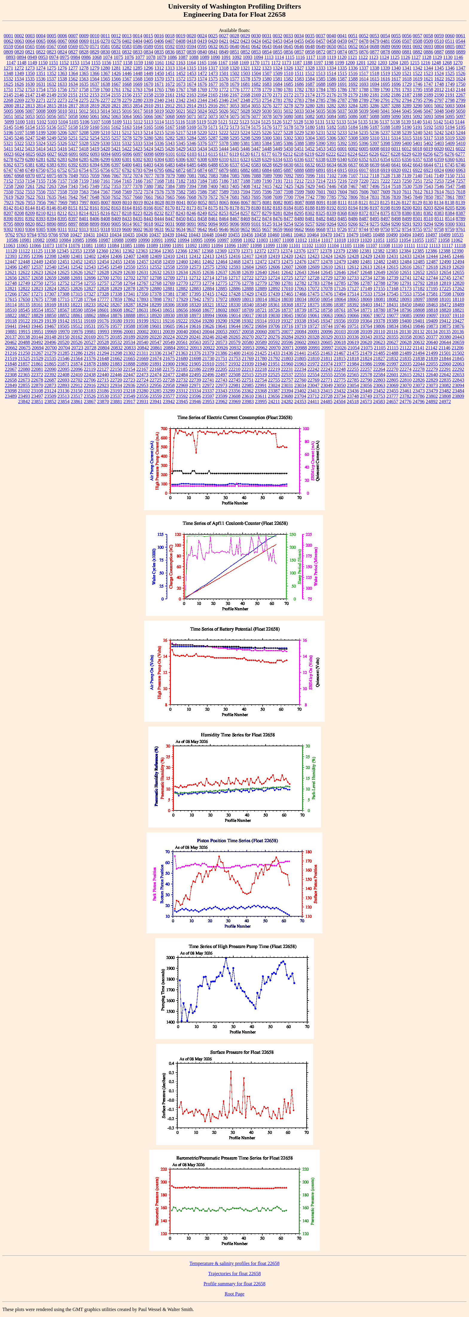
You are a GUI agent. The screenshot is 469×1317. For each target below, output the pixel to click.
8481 (310, 218)
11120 (11, 250)
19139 (50, 320)
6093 (95, 154)
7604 (342, 191)
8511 (439, 218)
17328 (103, 293)
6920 (396, 170)
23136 (63, 390)
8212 (62, 213)
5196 (8, 132)
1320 (234, 68)
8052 (202, 202)
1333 (320, 68)
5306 (331, 137)
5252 (84, 137)
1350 (30, 73)
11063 (9, 245)
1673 (180, 84)
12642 (287, 272)
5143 (449, 121)
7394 (191, 186)
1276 (62, 68)
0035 (310, 35)
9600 (127, 229)
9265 (342, 224)
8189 (320, 207)
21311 (142, 353)
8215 (94, 213)
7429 (310, 186)
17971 (208, 299)
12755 (90, 283)
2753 (256, 100)
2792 (396, 100)
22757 (287, 380)
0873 (331, 51)
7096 (310, 175)
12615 (392, 267)
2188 (417, 94)
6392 (73, 164)
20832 (117, 347)
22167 (142, 369)
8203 (428, 207)
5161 (105, 127)
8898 (84, 224)
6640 (385, 164)
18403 (366, 304)
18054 (327, 299)
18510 (11, 310)
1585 (320, 78)
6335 (288, 159)
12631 (142, 272)
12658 (37, 277)
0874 (342, 51)
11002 (249, 240)
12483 (392, 261)
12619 (445, 267)
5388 (299, 143)
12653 (432, 272)
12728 (313, 277)
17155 (379, 288)
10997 (223, 240)
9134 (277, 224)
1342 (417, 68)
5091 (407, 116)
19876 (458, 326)
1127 (416, 57)
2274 (73, 100)
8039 (170, 202)
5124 (255, 121)
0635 (224, 46)
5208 (84, 132)
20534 (129, 342)
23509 (50, 396)
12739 (392, 277)
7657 (127, 197)
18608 (116, 310)
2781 (277, 100)
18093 (406, 299)
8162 (105, 207)
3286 (374, 105)
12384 (405, 250)
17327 (90, 293)
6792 (127, 170)
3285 (363, 105)
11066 (35, 245)
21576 (90, 358)
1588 (353, 78)
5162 (116, 127)
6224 (352, 154)
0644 (277, 46)
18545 (24, 310)
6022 (460, 148)
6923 (428, 170)
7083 (213, 175)
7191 (277, 180)
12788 (379, 283)
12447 (11, 261)
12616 (406, 267)
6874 (202, 170)
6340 (342, 159)
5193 (439, 127)
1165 (201, 62)
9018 (148, 224)
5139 (406, 121)
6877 (213, 170)
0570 (84, 46)
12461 (195, 261)
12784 (327, 283)
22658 (11, 380)
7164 (116, 180)
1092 (237, 57)
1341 (407, 68)
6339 (331, 159)
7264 (62, 186)
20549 (169, 342)
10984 (65, 240)
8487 (363, 218)
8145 (40, 207)
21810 (313, 358)
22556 (340, 374)
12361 (115, 250)
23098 (11, 390)
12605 (261, 267)
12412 (195, 256)
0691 (407, 46)
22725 (156, 380)
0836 (170, 51)
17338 (116, 293)
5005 (8, 111)
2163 (191, 94)
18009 (234, 299)
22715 (103, 380)
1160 (148, 62)
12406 (116, 256)
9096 (234, 224)
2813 (30, 105)
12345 (63, 250)
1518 (374, 73)
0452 (267, 41)
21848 (11, 363)
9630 (148, 229)
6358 (428, 159)
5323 (30, 143)
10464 (313, 234)
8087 (299, 202)
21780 (261, 358)
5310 (374, 137)
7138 (396, 175)
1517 (363, 73)
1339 (385, 68)
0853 (256, 51)
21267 (37, 353)
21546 (63, 358)
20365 (419, 336)
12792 (419, 283)
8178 (234, 207)
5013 (94, 111)
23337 (208, 390)
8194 (353, 207)
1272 (19, 68)
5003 (450, 105)
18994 (208, 315)
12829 (116, 288)
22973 (221, 385)
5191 (417, 127)
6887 (288, 170)
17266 (11, 293)
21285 (63, 353)
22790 (366, 380)
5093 (428, 116)
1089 (204, 57)
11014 (314, 240)
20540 (142, 342)
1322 (256, 68)
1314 (180, 68)
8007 (105, 202)
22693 (63, 380)
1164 (191, 62)
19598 (142, 326)
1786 (342, 89)
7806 (353, 197)
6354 (385, 159)
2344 (202, 100)
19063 (327, 315)
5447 (256, 148)
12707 (142, 277)
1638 (105, 84)
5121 (223, 121)
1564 (94, 78)
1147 (11, 62)
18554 (37, 310)
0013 (127, 35)
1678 (224, 84)
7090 (278, 175)
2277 (105, 100)
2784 (310, 100)
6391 (62, 164)
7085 (235, 175)
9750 (385, 229)
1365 (84, 73)
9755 (417, 229)
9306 (52, 229)
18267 (116, 304)
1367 (105, 73)
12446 (458, 256)
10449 (221, 234)
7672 (213, 197)
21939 (248, 363)
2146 (19, 94)
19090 (419, 315)
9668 (320, 229)
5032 (288, 111)
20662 (11, 347)
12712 (195, 277)
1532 (8, 78)
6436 (159, 164)
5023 (191, 111)
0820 (19, 51)
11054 (405, 240)
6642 (407, 164)
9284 (385, 224)
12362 (129, 250)
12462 (208, 261)
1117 (310, 57)
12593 (234, 267)
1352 (51, 73)
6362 (8, 164)
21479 (366, 353)
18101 (445, 299)
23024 (274, 385)
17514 (353, 293)
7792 (342, 197)
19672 (248, 326)
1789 (374, 89)
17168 (392, 288)
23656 (274, 396)
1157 (117, 62)
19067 (366, 315)
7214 (320, 180)
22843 (458, 380)
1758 (84, 89)
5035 (320, 111)
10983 (52, 240)
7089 (267, 175)
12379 (339, 250)
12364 (155, 250)
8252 (213, 213)
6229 (406, 154)
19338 (300, 320)
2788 (353, 100)
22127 (103, 369)
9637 (191, 229)
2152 (84, 94)
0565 (30, 46)
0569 (73, 46)
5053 (30, 116)
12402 (90, 256)
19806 (379, 326)
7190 (267, 180)
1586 (331, 78)
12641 (274, 272)
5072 (202, 116)
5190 (407, 127)
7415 (267, 186)
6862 (170, 170)
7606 (363, 191)
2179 (353, 94)
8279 (267, 213)
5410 (460, 143)
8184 (288, 207)
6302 (137, 159)
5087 (363, 116)
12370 (234, 250)
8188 (310, 207)
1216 (425, 62)
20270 (248, 336)
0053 (374, 35)
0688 (374, 46)
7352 (105, 186)
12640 (261, 272)
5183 (342, 127)
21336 (156, 353)
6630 (288, 164)
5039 (363, 111)
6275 (439, 154)
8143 (19, 207)
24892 (432, 401)
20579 (234, 342)
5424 (148, 148)
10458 (260, 234)
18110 (458, 299)
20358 (406, 336)
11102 (307, 245)
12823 (37, 288)
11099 (269, 245)
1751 (8, 89)
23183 (90, 390)
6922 (417, 170)
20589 (261, 342)
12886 (234, 288)
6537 (234, 164)
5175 (256, 127)
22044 (419, 363)
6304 (159, 159)
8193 (342, 207)
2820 (105, 105)
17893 (142, 299)
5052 (19, 116)
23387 (274, 390)
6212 (288, 154)
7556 (40, 191)
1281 (116, 68)
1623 (450, 78)
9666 (310, 229)
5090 (396, 116)
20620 (366, 342)
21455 (313, 353)
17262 (458, 288)
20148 (50, 336)
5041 (385, 111)
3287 (385, 105)
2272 (51, 100)
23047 (313, 385)
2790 (374, 100)
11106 (359, 245)
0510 (439, 41)
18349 (261, 304)
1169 (244, 62)
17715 (63, 299)
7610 (396, 191)
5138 (395, 121)
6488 (213, 164)
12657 (24, 277)
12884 (208, 288)
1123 (373, 57)
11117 (447, 245)
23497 (37, 396)
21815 (340, 358)
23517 (77, 396)
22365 (24, 374)
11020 (366, 240)
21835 (406, 358)
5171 (213, 127)
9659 (277, 229)
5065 (137, 116)
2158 (148, 94)
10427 (76, 234)
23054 (353, 385)
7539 (417, 186)
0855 (277, 51)
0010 (94, 35)
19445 (37, 326)
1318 (224, 68)
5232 (331, 132)
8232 (159, 213)
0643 (267, 46)
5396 (363, 143)
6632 (310, 164)
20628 (406, 342)
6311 (234, 159)
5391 (331, 143)
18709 (248, 310)
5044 (396, 111)
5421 (116, 148)
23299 (169, 390)
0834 (148, 51)
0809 (8, 51)
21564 (77, 358)
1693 (363, 84)
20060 (261, 331)
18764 (353, 310)
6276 (449, 154)
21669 (142, 358)
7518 (396, 186)
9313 (84, 229)
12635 (195, 272)
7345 (84, 186)
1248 (436, 62)
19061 (313, 315)
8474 (267, 218)
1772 (224, 89)
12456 (129, 261)
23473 (419, 390)
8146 (51, 207)
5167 (170, 127)
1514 (331, 73)
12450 (50, 261)
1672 (170, 84)
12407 (129, 256)
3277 (277, 105)
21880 (103, 363)
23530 (103, 396)
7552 (19, 191)
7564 (94, 191)
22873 (50, 385)
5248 (40, 137)
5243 (450, 132)
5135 (363, 121)
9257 (310, 224)
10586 (12, 240)
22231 (287, 369)
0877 (374, 51)
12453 (90, 261)
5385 (277, 143)
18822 (11, 315)
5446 (245, 148)
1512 (310, 73)
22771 (327, 380)
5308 (353, 137)
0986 (86, 57)
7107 (353, 175)
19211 (155, 320)
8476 (277, 218)
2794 (407, 100)
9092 (202, 224)
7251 (417, 180)
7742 (310, 197)
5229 (299, 132)
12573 (195, 267)
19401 (418, 320)
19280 (208, 320)
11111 (409, 245)
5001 (428, 105)
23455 (392, 390)
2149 (51, 94)
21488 (392, 353)
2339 (148, 100)
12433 (406, 256)
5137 (384, 121)
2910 (148, 105)
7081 (192, 175)
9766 (53, 234)
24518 (353, 401)
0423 (245, 41)
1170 (254, 62)
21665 (129, 358)
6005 (363, 148)
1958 (428, 89)
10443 (194, 234)
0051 (353, 35)
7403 (224, 186)
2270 (30, 100)
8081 (267, 202)
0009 (84, 35)
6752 (62, 170)
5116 (180, 121)
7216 (342, 180)
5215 (159, 132)
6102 (181, 154)
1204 (393, 62)
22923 (103, 385)
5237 (385, 132)
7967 (52, 202)
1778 (256, 89)
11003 (262, 240)
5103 (52, 121)
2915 (202, 105)
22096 (77, 369)
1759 (94, 89)
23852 (51, 401)
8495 (374, 218)
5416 (62, 148)
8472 (256, 218)
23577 (169, 396)
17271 (37, 293)
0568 (62, 46)
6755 (94, 170)
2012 (439, 89)
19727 (313, 326)
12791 (406, 283)
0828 (84, 51)
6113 (202, 154)
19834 (392, 326)
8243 (180, 213)
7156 (51, 180)
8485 (342, 218)
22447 (129, 374)
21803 (287, 358)
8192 (331, 207)
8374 (374, 213)
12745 (445, 277)
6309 (213, 159)
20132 (418, 331)
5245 (8, 137)
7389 (180, 186)
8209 (30, 213)
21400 (234, 353)
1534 (19, 78)
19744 (327, 326)
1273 (30, 68)
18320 (195, 304)
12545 (103, 267)
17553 (406, 293)
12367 (194, 250)
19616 (195, 326)
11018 (340, 240)
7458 (342, 186)
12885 (221, 288)
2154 (105, 94)
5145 (8, 127)
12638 (234, 272)
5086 (353, 116)
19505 (63, 326)
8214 (84, 213)
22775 (340, 380)
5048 (439, 111)
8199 (396, 207)
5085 (342, 116)
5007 (30, 111)
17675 (37, 299)
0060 (450, 35)
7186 (224, 180)
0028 (234, 35)
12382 (379, 250)
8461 (213, 218)
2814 (40, 105)
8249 (202, 213)
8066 (235, 202)
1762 (127, 89)
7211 (288, 180)
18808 (419, 310)
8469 (245, 218)
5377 (213, 143)
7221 (374, 180)
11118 (460, 245)
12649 (379, 272)
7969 (62, 202)
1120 (341, 57)
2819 (94, 105)
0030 (256, 35)
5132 (330, 121)
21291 (90, 353)
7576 (159, 191)
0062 (8, 41)
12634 (182, 272)
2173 (299, 94)
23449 (366, 390)
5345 (180, 143)
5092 (417, 116)
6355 (396, 159)
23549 (129, 396)
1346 (450, 68)
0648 (310, 46)
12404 (103, 256)
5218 (191, 132)
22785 (353, 380)
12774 (208, 283)
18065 (353, 299)
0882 (417, 51)
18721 (261, 310)
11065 (22, 245)
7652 (116, 197)
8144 (30, 207)
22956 (156, 385)
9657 (267, 229)
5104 (63, 121)
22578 (366, 374)
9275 (374, 224)
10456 (247, 234)
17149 (366, 288)
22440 (103, 374)
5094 (439, 116)
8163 (116, 207)
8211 (51, 213)
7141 (428, 175)
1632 (51, 84)
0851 (234, 51)
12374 (287, 250)
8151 (73, 207)
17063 (300, 288)
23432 (340, 390)
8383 (439, 213)
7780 (320, 197)
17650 (24, 299)
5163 (127, 127)
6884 (267, 170)
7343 (73, 186)
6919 (385, 170)
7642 (73, 197)
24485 (326, 401)
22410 (77, 374)
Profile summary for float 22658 (234, 1283)
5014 (105, 111)
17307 (50, 293)
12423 (313, 256)
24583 (379, 401)
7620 (19, 197)
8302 (310, 213)
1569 (148, 78)
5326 (62, 143)
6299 (105, 159)
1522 (417, 73)
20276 (274, 336)
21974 (327, 363)
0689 (385, 46)
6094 (105, 154)
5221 (213, 132)
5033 (299, 111)
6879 (224, 170)
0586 (137, 46)
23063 (379, 385)
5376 (202, 143)
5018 (148, 111)
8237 (170, 213)
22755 (274, 380)
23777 (392, 396)
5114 (159, 121)
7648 (94, 197)
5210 (105, 132)
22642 (445, 374)
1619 (417, 78)
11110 (397, 245)
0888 (450, 51)
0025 (213, 35)
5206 (62, 132)
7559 (73, 191)
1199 (339, 62)
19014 (234, 315)
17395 (195, 293)
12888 (248, 288)
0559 (8, 46)
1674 (191, 84)
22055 (432, 363)
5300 (267, 137)
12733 (353, 277)
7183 (191, 180)
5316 (417, 137)
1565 (105, 78)
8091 (321, 202)
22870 (37, 385)
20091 (313, 331)
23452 (379, 390)
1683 (267, 84)
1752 (19, 89)
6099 (159, 154)
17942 (195, 299)
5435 (213, 148)
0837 (180, 51)
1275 (51, 68)
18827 (24, 315)
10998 (236, 240)
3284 (353, 105)
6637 (353, 164)
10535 (458, 234)
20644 (445, 342)
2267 (460, 94)
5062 (105, 116)
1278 (84, 68)
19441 (11, 326)
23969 (235, 401)
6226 (374, 154)
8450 (180, 218)
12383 (392, 250)
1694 (374, 84)
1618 (407, 78)
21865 (50, 363)
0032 (277, 35)
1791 (396, 89)
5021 (180, 111)
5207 (73, 132)
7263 (51, 186)
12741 (406, 277)
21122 (405, 347)
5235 (363, 132)
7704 (299, 197)
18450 (406, 304)
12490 (445, 261)
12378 (326, 250)
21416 (248, 353)
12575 (208, 267)
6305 (170, 159)
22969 (182, 385)
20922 (209, 347)
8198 (385, 207)
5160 (94, 127)
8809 (19, 224)
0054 (385, 35)
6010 (385, 148)
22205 (221, 369)
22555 (327, 374)
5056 (51, 116)
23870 (103, 401)
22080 (24, 369)
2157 (137, 94)
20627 (392, 342)
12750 (37, 283)
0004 (40, 35)
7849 (417, 197)
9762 (10, 234)
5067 (159, 116)
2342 (180, 100)
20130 (405, 331)
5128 (298, 121)
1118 (321, 57)
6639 (374, 164)
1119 (331, 57)
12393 (11, 256)
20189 (129, 336)
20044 (208, 331)
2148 (40, 94)
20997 (327, 347)
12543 (90, 267)
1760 (105, 89)
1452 (180, 73)
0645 (288, 46)
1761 (116, 89)
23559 (156, 396)
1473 (213, 73)
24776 (405, 401)
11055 (418, 240)
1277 (73, 68)
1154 (85, 62)
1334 (331, 68)
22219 (274, 369)
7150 (449, 175)
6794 (148, 170)
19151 (77, 320)
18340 (248, 304)
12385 (418, 250)
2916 (213, 105)
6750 (40, 170)
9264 (331, 224)
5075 (234, 116)
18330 (234, 304)
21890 (142, 363)
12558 (169, 267)
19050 (300, 315)
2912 (170, 105)
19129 (37, 320)
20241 (195, 336)
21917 (221, 363)
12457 (142, 261)
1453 (191, 73)
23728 (327, 396)
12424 (327, 256)
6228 (396, 154)
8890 (51, 224)
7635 (51, 197)
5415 (51, 148)
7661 (148, 197)
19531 (90, 326)
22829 (432, 380)
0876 (363, 51)
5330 (105, 143)
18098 (432, 299)
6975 (52, 175)
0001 (8, 35)
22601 (392, 374)
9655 (256, 229)
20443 (458, 336)
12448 (24, 261)
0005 (51, 35)
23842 (24, 401)
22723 (129, 380)
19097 (432, 315)
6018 (417, 148)
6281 (40, 159)
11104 (333, 245)
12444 (432, 256)
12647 (353, 272)
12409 (156, 256)
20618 (340, 342)
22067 (11, 369)
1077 (140, 57)
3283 (342, 105)
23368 (261, 390)
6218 (299, 154)
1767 (180, 89)
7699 (277, 197)
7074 (138, 175)
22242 (313, 369)
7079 (170, 175)
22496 (208, 374)
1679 (234, 84)
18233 (90, 304)
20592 (274, 342)
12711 (182, 277)
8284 (288, 213)
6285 (84, 159)
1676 (202, 84)
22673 (24, 380)
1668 (127, 84)
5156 (51, 127)
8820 (30, 224)
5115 (169, 121)
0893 (11, 57)
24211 (274, 401)
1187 (297, 62)
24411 (313, 401)
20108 (353, 331)
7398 (202, 186)
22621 (419, 374)
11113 (434, 245)
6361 (460, 159)
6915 (342, 170)
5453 (320, 148)
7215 (331, 180)
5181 (320, 127)
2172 (288, 94)
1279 (94, 68)
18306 (169, 304)
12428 (353, 256)
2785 (320, 100)
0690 (396, 46)
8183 (277, 207)
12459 (169, 261)
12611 (339, 267)
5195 (460, 127)
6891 (320, 170)
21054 (354, 347)
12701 (116, 277)
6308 (202, 159)
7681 (234, 197)
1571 (170, 78)
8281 (277, 213)
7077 (148, 175)
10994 (183, 240)
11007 (275, 240)
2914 (191, 105)
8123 (374, 202)
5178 (288, 127)
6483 (170, 164)
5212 (127, 132)
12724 (274, 277)
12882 (182, 288)
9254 (288, 224)
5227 (277, 132)
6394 (94, 164)
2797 (439, 100)
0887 (439, 51)
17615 (11, 299)
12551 (142, 267)
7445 (320, 186)
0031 (267, 35)
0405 (148, 41)
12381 (365, 250)
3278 (288, 105)
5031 (277, 111)
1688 (320, 84)
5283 (180, 137)
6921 (407, 170)
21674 (156, 358)
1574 (202, 78)
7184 (202, 180)
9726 (342, 229)
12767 (142, 283)
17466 (300, 293)
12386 (431, 250)
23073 (432, 385)
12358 (89, 250)
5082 (310, 116)
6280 (30, 159)
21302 (129, 353)
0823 (51, 51)
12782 (300, 283)
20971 (288, 347)
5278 (127, 137)
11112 (422, 245)
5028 (245, 111)
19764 (366, 326)
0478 (363, 41)
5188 (385, 127)
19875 (445, 326)
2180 (363, 94)
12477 (313, 261)
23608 (234, 396)
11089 (152, 245)
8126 (396, 202)
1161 (159, 62)
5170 (202, 127)
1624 (460, 78)
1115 (289, 57)
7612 (417, 191)
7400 (213, 186)
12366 (181, 250)
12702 (129, 277)
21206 (458, 347)
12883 (195, 288)
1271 (8, 68)
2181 (374, 94)
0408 (180, 41)
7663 (159, 197)
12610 (327, 267)
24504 (339, 401)
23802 (432, 396)
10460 (273, 234)
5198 (30, 132)
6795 (159, 170)
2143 (450, 89)
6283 (62, 159)
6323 (245, 159)
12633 (169, 272)
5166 (159, 127)
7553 (30, 191)
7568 (116, 191)
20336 (353, 336)
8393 (40, 218)
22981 (234, 385)
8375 (385, 213)
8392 (30, 218)
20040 (182, 331)
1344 (428, 68)
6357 (417, 159)
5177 (277, 127)
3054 (245, 105)
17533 (366, 293)
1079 (161, 57)
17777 (103, 299)
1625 (8, 84)
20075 (274, 331)
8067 (245, 202)
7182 (180, 180)
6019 (428, 148)
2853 (127, 105)
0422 (234, 41)
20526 (77, 342)
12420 (287, 256)
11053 (392, 240)
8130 (428, 202)
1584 (310, 78)
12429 (366, 256)
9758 (439, 229)
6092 (84, 154)
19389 (392, 320)
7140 (417, 175)
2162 (180, 94)
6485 (191, 164)
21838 (419, 358)
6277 (460, 154)
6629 (277, 164)
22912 (77, 385)
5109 (117, 121)
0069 (84, 41)
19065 (340, 315)
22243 (327, 369)
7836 (385, 197)
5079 (277, 116)
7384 (170, 186)
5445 (234, 148)
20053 (221, 331)
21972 (313, 363)
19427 (458, 320)
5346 (191, 143)
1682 (256, 84)
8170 (170, 207)
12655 (458, 272)
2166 (224, 94)
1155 (95, 62)
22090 (50, 369)
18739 (300, 310)
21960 (287, 363)
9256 (299, 224)
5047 (428, 111)
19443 (24, 326)
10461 (287, 234)
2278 (116, 100)
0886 (428, 51)
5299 (256, 137)
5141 (427, 121)
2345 (213, 100)
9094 (213, 224)
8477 (288, 218)
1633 (62, 84)
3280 (310, 105)
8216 (105, 213)
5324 (40, 143)
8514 (450, 218)
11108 (384, 245)
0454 (288, 41)
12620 (458, 267)
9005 (116, 224)
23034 (300, 385)
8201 (417, 207)
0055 (396, 35)
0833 (137, 51)
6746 (460, 164)
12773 (195, 283)
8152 (84, 207)
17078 (327, 288)
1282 (127, 68)
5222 (224, 132)
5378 (224, 143)
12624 (50, 272)
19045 (287, 315)
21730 (208, 358)
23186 (103, 390)
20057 (234, 331)
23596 (195, 396)
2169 (256, 94)
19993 (103, 331)
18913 (142, 315)
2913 (180, 105)
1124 (384, 57)
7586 (202, 191)
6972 (41, 175)
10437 (155, 234)
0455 (299, 41)
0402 (127, 41)
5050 (460, 111)
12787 (366, 283)
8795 (8, 224)
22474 (156, 374)
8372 (363, 213)
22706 (90, 380)
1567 (127, 78)
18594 (90, 310)
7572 (137, 191)
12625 (63, 272)
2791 (385, 100)
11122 (24, 250)
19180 (116, 320)
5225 (256, 132)
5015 (116, 111)
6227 (385, 154)
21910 (208, 363)
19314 (261, 320)
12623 (37, 272)
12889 (261, 288)
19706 (274, 326)
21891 (156, 363)
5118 (191, 121)
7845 (407, 197)
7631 (40, 197)
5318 (439, 137)
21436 (287, 353)
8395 (62, 218)
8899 (94, 224)
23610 (248, 396)
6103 (192, 154)
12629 (116, 272)
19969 (51, 331)
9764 (31, 234)
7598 (288, 191)
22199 (208, 369)
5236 (374, 132)
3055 (256, 105)
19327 (287, 320)
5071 (191, 116)
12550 (129, 267)
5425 (159, 148)
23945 (182, 401)
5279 (137, 137)
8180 (256, 207)
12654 (445, 272)
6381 (30, 164)
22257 (366, 369)
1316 (202, 68)
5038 (353, 111)
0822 (40, 51)
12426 (340, 256)
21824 (366, 358)
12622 (24, 272)
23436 (353, 390)
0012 (116, 35)
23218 (129, 390)
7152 (8, 180)
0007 (73, 35)
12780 (274, 283)
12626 (77, 272)
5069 (180, 116)
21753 (234, 358)
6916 (353, 170)
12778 (248, 283)
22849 (11, 385)
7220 (363, 180)
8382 (428, 213)
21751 (221, 358)
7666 (180, 197)
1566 (116, 78)
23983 (248, 401)
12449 (37, 261)
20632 (419, 342)
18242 (103, 304)
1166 (212, 62)
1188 (307, 62)
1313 (170, 68)
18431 (392, 304)
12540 (50, 267)
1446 (127, 73)
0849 (224, 51)
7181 (170, 180)
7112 (363, 175)
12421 (300, 256)
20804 (103, 347)
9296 (439, 224)
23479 (432, 390)
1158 (127, 62)
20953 (248, 347)
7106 (342, 175)
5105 (74, 121)
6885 (277, 170)
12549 (116, 267)
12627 (90, 272)
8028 (159, 202)
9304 (30, 229)
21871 (63, 363)
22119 (89, 369)
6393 (84, 164)
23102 (24, 390)
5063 (116, 116)
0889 (460, 51)
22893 (63, 385)
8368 (342, 213)
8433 (127, 218)
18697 (234, 310)
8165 (137, 207)
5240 (417, 132)
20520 (63, 342)
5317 (428, 137)
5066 (148, 116)
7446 (331, 186)
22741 (208, 380)
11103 (320, 245)
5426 (170, 148)
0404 (137, 41)
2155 (116, 94)
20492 (37, 342)
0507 (407, 41)
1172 (276, 62)
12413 (208, 256)
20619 (353, 342)
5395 (353, 143)
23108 (37, 390)
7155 (40, 180)
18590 (77, 310)
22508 (234, 374)
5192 (428, 127)
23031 (287, 385)
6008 (374, 148)
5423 (137, 148)
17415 (208, 293)
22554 (313, 374)
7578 (170, 191)
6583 (256, 164)
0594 (191, 46)
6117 (223, 154)
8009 (116, 202)
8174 (202, 207)
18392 (353, 304)
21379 (208, 353)
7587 (213, 191)
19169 (90, 320)
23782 (406, 396)
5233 (342, 132)
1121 (352, 57)
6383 (51, 164)
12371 (247, 250)
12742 (419, 277)
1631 (40, 84)
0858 (310, 51)
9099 (245, 224)
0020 (191, 35)
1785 (331, 89)
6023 (8, 154)
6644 (428, 164)
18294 (142, 304)
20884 (169, 347)
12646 (340, 272)
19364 (366, 320)
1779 (267, 89)
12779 (261, 283)
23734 (340, 396)
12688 (63, 277)
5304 (310, 137)
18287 (129, 304)
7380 (148, 186)
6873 (191, 170)
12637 (221, 272)
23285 (156, 390)
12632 (156, 272)
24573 (366, 401)
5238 (396, 132)
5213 (137, 132)
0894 (21, 57)
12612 (353, 267)
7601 (320, 191)
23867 (90, 401)
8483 (331, 218)
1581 (277, 78)
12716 (221, 277)
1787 (353, 89)
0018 (170, 35)
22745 (234, 380)
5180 (310, 127)
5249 (51, 137)
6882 (245, 170)
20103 (340, 331)
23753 (379, 396)
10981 (25, 240)
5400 (407, 143)
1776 (234, 89)
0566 (40, 46)
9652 (245, 229)
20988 (301, 347)
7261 (30, 186)
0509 (428, 41)
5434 (202, 148)
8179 (245, 207)
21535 (50, 358)
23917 (129, 401)
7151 (460, 175)
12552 (156, 267)
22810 (406, 380)
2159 (159, 94)
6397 (116, 164)
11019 (353, 240)
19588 (129, 326)
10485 (365, 234)
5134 (352, 121)
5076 (245, 116)
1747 (428, 84)
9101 (256, 224)
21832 (392, 358)
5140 (416, 121)
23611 (261, 396)
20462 (11, 342)
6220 (320, 154)
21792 (274, 358)
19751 (353, 326)
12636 (208, 272)
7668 (191, 197)
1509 (277, 73)
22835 (445, 380)
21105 (380, 347)
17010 (287, 288)
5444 (224, 148)
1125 (394, 57)
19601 (156, 326)
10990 (144, 240)
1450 (159, 73)
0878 (385, 51)
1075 (118, 57)
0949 (32, 57)
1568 (137, 78)
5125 (266, 121)
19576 (103, 326)
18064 (340, 299)
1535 (30, 78)
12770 (182, 283)
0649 (320, 46)
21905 (195, 363)
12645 (327, 272)
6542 (245, 164)
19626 (208, 326)
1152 (64, 62)
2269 (19, 100)
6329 (267, 159)
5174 (245, 127)
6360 (450, 159)
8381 (417, 213)
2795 (417, 100)
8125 (385, 202)
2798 (450, 100)
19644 (234, 326)
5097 (460, 116)
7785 (331, 197)
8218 (127, 213)
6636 (342, 164)
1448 (137, 73)
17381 (169, 293)
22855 (24, 385)
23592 (182, 396)
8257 (245, 213)
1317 (213, 68)
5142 (438, 121)
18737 (287, 310)
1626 (19, 84)
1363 (62, 73)
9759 (449, 229)
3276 (267, 105)
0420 (213, 41)
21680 (182, 358)
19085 (406, 315)
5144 (460, 121)
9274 (363, 224)
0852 (245, 51)
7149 (439, 175)
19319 (274, 320)
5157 (62, 127)
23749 (366, 396)
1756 (62, 89)
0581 (105, 46)
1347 (460, 68)
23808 (445, 396)
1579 (256, 78)
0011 (105, 35)
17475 (313, 293)
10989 (131, 240)
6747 (8, 170)
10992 (170, 240)
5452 (310, 148)
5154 (30, 127)
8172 (180, 207)
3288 (396, 105)
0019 (180, 35)
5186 (363, 127)
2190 (439, 94)
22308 (11, 374)
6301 (127, 159)
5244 (460, 132)
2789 (363, 100)
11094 (217, 245)
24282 (287, 401)
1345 (439, 68)
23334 (195, 390)
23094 (458, 385)
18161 (37, 304)
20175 (103, 336)
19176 (103, 320)
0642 (256, 46)
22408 (63, 374)
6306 (180, 159)
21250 (24, 353)
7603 (331, 191)
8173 (191, 207)
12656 (11, 277)
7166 (137, 180)
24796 (418, 401)
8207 (8, 213)
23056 (366, 385)
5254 (94, 137)
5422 (127, 148)
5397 (374, 143)
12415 (221, 256)
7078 (159, 175)
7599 (299, 191)
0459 (342, 41)
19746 (340, 326)
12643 (300, 272)
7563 (84, 191)
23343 (221, 390)
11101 (295, 245)
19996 (116, 331)
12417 (248, 256)
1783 (310, 89)
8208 (19, 213)
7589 (224, 191)
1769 (202, 89)
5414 (40, 148)
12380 (352, 250)
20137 (11, 336)
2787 (342, 100)
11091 (178, 245)
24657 (392, 401)
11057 (431, 240)
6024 (19, 154)
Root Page (234, 1293)
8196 (363, 207)
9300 (450, 224)
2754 (267, 100)
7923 (8, 202)
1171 (265, 62)
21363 (182, 353)
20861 (156, 347)
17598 (445, 293)
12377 (313, 250)
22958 (169, 385)
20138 (24, 336)
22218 (261, 369)
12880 (156, 288)
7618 (460, 191)
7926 (19, 202)
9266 (353, 224)
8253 (224, 213)
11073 (48, 245)
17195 (432, 288)
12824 (50, 288)
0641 (245, 46)
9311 (62, 229)
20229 (182, 336)
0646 (299, 46)
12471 (248, 261)
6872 (180, 170)
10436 (142, 234)
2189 (428, 94)
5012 (84, 111)
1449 (148, 73)
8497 (385, 218)
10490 (392, 234)
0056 (407, 35)
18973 (195, 315)
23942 (169, 401)
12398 (50, 256)
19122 (24, 320)
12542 (77, 267)
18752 (313, 310)
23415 (327, 390)
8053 (213, 202)
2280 (137, 100)
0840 (202, 51)
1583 (299, 78)
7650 (105, 197)
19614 (182, 326)
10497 (431, 234)
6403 (148, 164)
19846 (419, 326)
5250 (62, 137)
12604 (248, 267)
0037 (320, 35)
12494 (458, 261)
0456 (310, 41)
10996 (210, 240)
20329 (327, 336)
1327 (299, 68)
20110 (379, 331)
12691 (77, 277)
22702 (77, 380)
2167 (234, 94)
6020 (439, 148)
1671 (159, 84)
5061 (94, 116)
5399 (396, 143)
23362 (248, 390)
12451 (63, 261)
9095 (224, 224)
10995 (196, 240)
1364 (73, 73)
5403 (439, 143)
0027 (224, 35)
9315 (94, 229)
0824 (62, 51)
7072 (127, 175)
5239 (407, 132)
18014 (261, 299)
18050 (313, 299)
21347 (169, 353)
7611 (406, 191)
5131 (320, 121)
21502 (458, 353)
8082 (278, 202)
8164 (127, 207)
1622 (439, 78)
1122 (363, 57)
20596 (287, 342)
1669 (137, 84)
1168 (233, 62)
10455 (234, 234)
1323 (267, 68)
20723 (77, 347)
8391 (19, 218)
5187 (374, 127)
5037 (342, 111)
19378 (379, 320)
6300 (116, 159)
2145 (8, 94)
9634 (180, 229)
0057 (417, 35)
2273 (62, 100)
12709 (169, 277)
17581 (432, 293)
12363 (142, 250)
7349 (94, 186)
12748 (11, 283)
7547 (450, 186)
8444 (159, 218)
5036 (331, 111)
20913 (196, 347)
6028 (62, 154)
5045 (407, 111)
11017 (327, 240)
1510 (288, 73)
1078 (151, 57)
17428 (234, 293)
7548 (460, 186)
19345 (313, 320)
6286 (94, 159)
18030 (287, 299)
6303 (148, 159)
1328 (310, 68)
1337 (363, 68)
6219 (309, 154)
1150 (43, 62)
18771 (366, 310)
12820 (458, 283)
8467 (234, 218)
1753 (30, 89)
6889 (310, 170)
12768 (156, 283)
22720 (116, 380)
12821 (11, 288)
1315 (191, 68)
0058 (428, 35)
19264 (195, 320)
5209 (94, 132)
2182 (385, 94)
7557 (51, 191)
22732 (182, 380)
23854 (64, 401)
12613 (366, 267)
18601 (103, 310)
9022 (159, 224)
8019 (138, 202)
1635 (84, 84)
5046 (417, 111)
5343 (170, 143)
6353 (374, 159)
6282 (51, 159)
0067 (62, 41)
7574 (148, 191)
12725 (287, 277)
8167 (159, 207)
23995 (261, 401)
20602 (300, 342)
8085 (288, 202)
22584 (379, 374)
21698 (195, 358)
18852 (63, 315)
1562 (73, 78)
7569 (127, 191)
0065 (41, 41)
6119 (234, 154)
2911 (159, 105)
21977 (340, 363)
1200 (350, 62)
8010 (127, 202)
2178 (342, 94)
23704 (300, 396)
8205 (450, 207)
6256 (428, 154)
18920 (156, 315)
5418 (84, 148)
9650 (234, 229)
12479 (340, 261)
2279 (127, 100)
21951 (274, 363)
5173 (234, 127)
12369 (221, 250)
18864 (103, 315)
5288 (224, 137)
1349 (19, 73)
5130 (309, 121)
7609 (385, 191)
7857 (439, 197)
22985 (248, 385)
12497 (24, 267)
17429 (248, 293)
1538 (62, 78)
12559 (182, 267)
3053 (234, 105)
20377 (432, 336)
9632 (170, 229)
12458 (156, 261)
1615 (374, 78)
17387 (182, 293)
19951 (37, 331)
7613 (428, 191)
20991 (314, 347)
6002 (353, 148)
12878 (129, 288)
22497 (221, 374)
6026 (41, 154)
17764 (90, 299)
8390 (8, 218)
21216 (11, 353)
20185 (116, 336)
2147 (30, 94)
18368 (287, 304)
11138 (50, 250)
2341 (170, 100)
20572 (208, 342)
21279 (50, 353)
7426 (299, 186)
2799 (460, 100)
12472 (261, 261)
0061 (460, 35)
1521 (407, 73)
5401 (417, 143)
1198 (329, 62)
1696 (396, 84)
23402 (300, 390)
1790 (385, 89)
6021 (449, 148)
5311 (385, 137)
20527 (90, 342)
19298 (234, 320)
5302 (288, 137)
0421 (224, 41)
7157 (62, 180)
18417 (379, 304)
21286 (77, 353)
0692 (417, 46)
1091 (226, 57)
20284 (287, 336)
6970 (30, 175)
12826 (77, 288)
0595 (202, 46)
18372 (300, 304)
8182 (267, 207)
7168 (159, 180)
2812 (19, 105)
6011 (396, 148)
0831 (116, 51)
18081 (379, 299)
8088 (310, 202)
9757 (428, 229)
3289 (407, 105)
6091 (73, 154)
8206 (460, 207)
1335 (342, 68)
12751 (50, 283)
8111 (342, 202)
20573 (221, 342)
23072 (419, 385)
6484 (180, 164)
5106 (84, 121)
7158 (73, 180)
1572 (180, 78)
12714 (208, 277)
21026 (340, 347)
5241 (428, 132)
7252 (428, 180)
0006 (62, 35)
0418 (191, 41)
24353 (300, 401)
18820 (445, 310)
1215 (415, 62)
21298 (116, 353)
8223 (137, 213)
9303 (19, 229)
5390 (320, 143)
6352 (363, 159)
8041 (181, 202)
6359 (439, 159)
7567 (105, 191)
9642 (202, 229)
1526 (460, 73)
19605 (169, 326)
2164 (202, 94)
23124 (50, 390)
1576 (224, 78)
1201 (361, 62)
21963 (300, 363)
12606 (274, 267)
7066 (105, 175)
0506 (396, 41)
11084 (113, 245)
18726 (274, 310)
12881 (169, 288)
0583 (127, 46)
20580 (248, 342)
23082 (445, 385)
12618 (432, 267)
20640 (432, 342)
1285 (137, 68)
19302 (247, 320)
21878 (90, 363)
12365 (168, 250)
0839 (191, 51)
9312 (73, 229)
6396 (105, 164)
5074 (224, 116)
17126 (340, 288)
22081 (37, 369)
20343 (366, 336)
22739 (195, 380)
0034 (299, 35)
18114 (10, 304)
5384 (267, 143)
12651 (406, 272)
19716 (287, 326)
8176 (224, 207)
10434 (115, 234)
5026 (224, 111)
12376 (300, 250)
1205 (404, 62)
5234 (353, 132)
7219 (353, 180)
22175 (169, 369)
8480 (299, 218)
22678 (37, 380)
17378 (156, 293)
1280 (105, 68)
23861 (77, 401)
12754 (77, 283)
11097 (243, 245)
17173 (406, 288)
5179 (299, 127)
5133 (341, 121)
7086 (245, 175)
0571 (94, 46)
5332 (127, 143)
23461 (406, 390)
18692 (221, 310)
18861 (77, 315)
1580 (267, 78)
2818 (84, 105)
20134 (432, 331)
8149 (62, 207)
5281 (159, 137)
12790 (392, 283)
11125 (37, 250)
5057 (62, 116)
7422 (277, 186)
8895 (62, 224)
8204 (439, 207)
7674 (224, 197)
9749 (374, 229)
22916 (90, 385)
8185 (299, 207)
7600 (310, 191)
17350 (142, 293)
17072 (313, 288)
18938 (182, 315)
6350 (353, 159)
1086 (172, 57)
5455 (331, 148)
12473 (274, 261)
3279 (299, 105)
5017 (137, 111)
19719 (300, 326)
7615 (450, 191)
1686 (299, 84)
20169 (90, 336)
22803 (379, 380)
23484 (458, 390)
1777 (245, 89)
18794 (392, 310)
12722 (248, 277)
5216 (170, 132)
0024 (202, 35)
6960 (450, 170)
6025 (30, 154)
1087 (183, 57)
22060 (445, 363)
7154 (30, 180)
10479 (352, 234)
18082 (392, 299)
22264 (379, 369)
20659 (458, 342)
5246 (19, 137)
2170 (267, 94)
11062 (457, 240)
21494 (419, 353)
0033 (288, 35)
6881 (234, 170)
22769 (313, 380)
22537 (287, 374)
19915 (24, 331)
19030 (274, 315)
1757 (73, 89)
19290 (221, 320)
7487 (363, 186)
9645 (213, 229)
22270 (392, 369)
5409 (450, 143)
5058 (73, 116)
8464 (224, 218)
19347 (326, 320)
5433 (191, 148)
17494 (340, 293)
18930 (169, 315)
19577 (116, 326)
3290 (417, 105)
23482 (445, 390)
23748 (353, 396)
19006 (221, 315)
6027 (52, 154)
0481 (385, 41)
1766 (170, 89)
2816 (62, 105)
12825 (63, 288)
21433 (274, 353)
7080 (181, 175)
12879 (142, 288)
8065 (224, 202)
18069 (366, 299)
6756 (105, 170)
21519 (11, 358)
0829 (94, 51)
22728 (169, 380)
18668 (195, 310)
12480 (353, 261)
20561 (182, 342)
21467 (340, 353)
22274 (406, 369)
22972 (208, 385)
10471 (339, 234)
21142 (431, 347)
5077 (256, 116)
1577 (234, 78)
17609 (458, 293)
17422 (221, 293)
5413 (30, 148)
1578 (245, 78)
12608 (300, 267)
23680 (287, 396)
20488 (24, 342)
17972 (221, 299)
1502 (234, 73)
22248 (340, 369)
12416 (234, 256)
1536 (40, 78)
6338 (320, 159)
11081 (87, 245)
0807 (460, 46)
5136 (373, 121)
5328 (84, 143)
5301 (277, 137)
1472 (202, 73)
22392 (50, 374)
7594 (245, 191)
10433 (102, 234)
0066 (52, 41)
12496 (11, 267)
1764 (148, 89)
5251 (73, 137)
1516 (353, 73)
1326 (288, 68)
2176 (331, 94)
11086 (139, 245)
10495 (418, 234)
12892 (274, 288)
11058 (444, 240)
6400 (127, 164)
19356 (339, 320)
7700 (288, 197)
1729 (407, 84)
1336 (353, 68)
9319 (116, 229)
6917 (363, 170)
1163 (180, 62)
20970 (275, 347)
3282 (331, 105)
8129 (417, 202)
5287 (213, 137)
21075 (367, 347)
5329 (94, 143)
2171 (277, 94)
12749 (24, 283)
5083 (320, 116)
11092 (191, 245)
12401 (77, 256)
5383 (256, 143)
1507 (267, 73)
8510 (428, 218)
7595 (256, 191)
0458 (331, 41)
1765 (159, 89)
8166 (148, 207)
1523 (428, 73)
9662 (299, 229)
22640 (432, 374)
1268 (447, 62)
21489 (406, 353)
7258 (8, 186)
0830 (105, 51)
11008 (288, 240)
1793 (407, 89)
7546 (439, 186)
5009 (51, 111)
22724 (142, 380)
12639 (248, 272)
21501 (445, 353)
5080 (288, 116)
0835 (159, 51)
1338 (374, 68)
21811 (326, 358)
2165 (213, 94)
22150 (116, 369)
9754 (406, 229)
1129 (437, 57)
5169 (191, 127)
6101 (170, 154)
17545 (392, 293)
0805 (450, 46)
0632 (213, 46)
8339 (331, 213)
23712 (313, 396)
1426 (116, 73)
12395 (24, 256)
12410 (169, 256)
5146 (19, 127)
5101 (31, 121)
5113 (148, 121)
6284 (73, 159)
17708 (50, 299)
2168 (245, 94)
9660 (288, 229)
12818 (432, 283)
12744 (432, 277)
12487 (432, 261)
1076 (129, 57)
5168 (180, 127)
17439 (274, 293)
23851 (37, 401)
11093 (204, 245)
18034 (300, 299)
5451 (299, 148)
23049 (327, 385)
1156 (106, 62)
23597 (208, 396)
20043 (195, 331)
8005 (95, 202)
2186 (396, 94)
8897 (73, 224)
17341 (129, 293)
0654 (363, 46)
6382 (40, 164)
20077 (287, 331)
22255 (353, 369)
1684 (277, 84)
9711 (331, 229)
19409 (432, 320)
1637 (94, 84)
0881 (407, 51)
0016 (159, 35)
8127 (406, 202)
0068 (73, 41)
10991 (157, 240)
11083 (100, 245)
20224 (169, 336)
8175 (213, 207)
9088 (180, 224)
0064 (30, 41)
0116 (94, 41)
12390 (458, 250)
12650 (392, 272)
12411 (182, 256)
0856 (288, 51)
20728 (90, 347)
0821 (30, 51)
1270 (458, 62)
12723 (261, 277)
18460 (419, 304)
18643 (156, 310)
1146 (458, 57)
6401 (137, 164)
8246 (191, 213)
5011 (72, 111)
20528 (103, 342)
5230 (310, 132)
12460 (182, 261)
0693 (428, 46)
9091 (191, 224)
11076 (74, 245)
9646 (224, 229)
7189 (256, 180)
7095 (299, 175)
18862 (90, 315)
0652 (353, 46)
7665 (170, 197)
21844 (445, 358)
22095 (63, 369)
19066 (353, 315)
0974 (54, 57)
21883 (116, 363)
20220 (156, 336)
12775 (221, 283)
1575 (213, 78)
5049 (450, 111)
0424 (256, 41)
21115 (392, 347)
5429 (180, 148)
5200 (51, 132)
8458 (202, 218)
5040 (374, 111)
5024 (202, 111)
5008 (40, 111)
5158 (73, 127)
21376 (195, 353)
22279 (432, 369)
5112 (137, 121)
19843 (406, 326)
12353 (76, 250)
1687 (310, 84)
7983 (73, 202)
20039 (169, 331)
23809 (458, 396)
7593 (234, 191)
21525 (24, 358)
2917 (224, 105)
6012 (406, 148)
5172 (224, 127)
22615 (406, 374)
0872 (320, 51)
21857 (24, 363)
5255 (105, 137)
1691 (342, 84)
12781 (287, 283)
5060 (84, 116)
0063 (19, 41)
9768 (64, 234)
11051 (379, 240)
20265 (234, 336)
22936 (129, 385)
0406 (159, 41)
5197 (19, 132)
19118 (11, 320)
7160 (94, 180)
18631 (142, 310)
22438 (90, 374)
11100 (282, 245)
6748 (19, 170)
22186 (195, 369)
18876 (116, 315)
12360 (102, 250)
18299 (156, 304)
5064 (127, 116)
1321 (245, 68)
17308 (63, 293)
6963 (460, 170)
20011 (156, 331)
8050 (192, 202)
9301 (460, 224)
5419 (94, 148)
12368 (208, 250)
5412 (19, 148)
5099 (9, 121)
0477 (353, 41)
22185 (182, 369)
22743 (221, 380)
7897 (460, 197)
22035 (406, 363)
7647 (84, 197)
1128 (426, 57)
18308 (182, 304)
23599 (221, 396)
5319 (450, 137)
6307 (191, 159)
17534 (379, 293)
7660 (137, 197)
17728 (77, 299)
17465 (287, 293)
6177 (266, 154)
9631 (159, 229)
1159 (138, 62)
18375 (313, 304)
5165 (148, 127)
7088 (256, 175)
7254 (450, 180)
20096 (327, 331)
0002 (19, 35)
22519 (261, 374)
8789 (460, 218)
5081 (299, 116)
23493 (24, 396)
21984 (353, 363)
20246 (208, 336)
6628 (267, 164)
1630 (30, 84)
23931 (143, 401)
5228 (288, 132)
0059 (439, 35)
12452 (77, 261)
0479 (374, 41)
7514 (385, 186)
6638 (363, 164)
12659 (50, 277)
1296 (148, 68)
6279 (19, 159)
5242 (439, 132)
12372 (260, 250)
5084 (331, 116)
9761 (460, 229)
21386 (221, 353)
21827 (379, 358)
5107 (95, 121)
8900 (105, 224)
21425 (261, 353)
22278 (419, 369)
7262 (40, 186)
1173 (286, 62)
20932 (235, 347)
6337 (310, 159)
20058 (248, 331)
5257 (116, 137)
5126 (276, 121)
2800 (8, 105)
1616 (385, 78)
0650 (331, 46)
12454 (103, 261)
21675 (169, 358)
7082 (202, 175)
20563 (195, 342)
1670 (148, 84)
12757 (103, 283)
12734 (366, 277)
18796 (406, 310)
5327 (73, 143)
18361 (274, 304)
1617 (396, 78)
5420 (105, 148)
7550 (8, 191)
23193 (116, 390)
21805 (300, 358)
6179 (277, 154)
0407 (170, 41)
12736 (379, 277)
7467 (353, 186)
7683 (245, 197)
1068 (97, 57)
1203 (382, 62)
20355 (392, 336)
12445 (445, 256)
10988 (118, 240)
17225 (445, 288)
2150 (62, 94)
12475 (287, 261)
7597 (277, 191)
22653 (458, 374)
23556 (142, 396)
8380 (407, 213)
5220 (202, 132)
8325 (320, 213)
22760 (300, 380)
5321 (8, 143)
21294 (103, 353)
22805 (392, 380)
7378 (137, 186)
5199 (40, 132)
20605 (327, 342)
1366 (94, 73)
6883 (256, 170)
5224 (245, 132)
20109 (366, 331)
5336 (159, 143)
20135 (445, 331)
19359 (353, 320)
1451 (170, 73)
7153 (19, 180)
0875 (353, 51)
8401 (84, 218)
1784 (320, 89)
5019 (159, 111)
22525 (274, 374)
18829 (37, 315)
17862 (129, 299)
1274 (40, 68)
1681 (245, 84)
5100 (20, 121)
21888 (129, 363)
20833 (130, 347)
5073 (213, 116)
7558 (62, 191)
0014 (137, 35)
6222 (331, 154)
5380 (234, 143)
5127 (287, 121)
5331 (116, 143)
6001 (342, 148)
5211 (116, 132)
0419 (202, 41)
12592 (221, 267)
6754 (84, 170)
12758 (116, 283)
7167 (148, 180)
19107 (445, 315)
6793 (137, 170)
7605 (353, 191)
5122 (233, 121)
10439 (168, 234)
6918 (374, 170)
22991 (261, 385)
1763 (137, 89)
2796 (428, 100)
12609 (313, 267)
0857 (299, 51)
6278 (8, 159)
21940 (261, 363)
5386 (288, 143)
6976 (62, 175)
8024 (148, 202)
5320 (460, 137)
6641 (396, 164)
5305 (320, 137)
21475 (353, 353)
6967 (8, 175)
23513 (63, 396)
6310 (224, 159)
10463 (300, 234)
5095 (450, 116)
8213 (73, 213)
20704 (64, 347)
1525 (450, 73)
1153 (74, 62)
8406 (94, 218)
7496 (374, 186)
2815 (51, 105)
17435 (261, 293)
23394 (287, 390)
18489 (458, 304)
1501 (224, 73)
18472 (445, 304)
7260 (19, 186)
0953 (43, 57)
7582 (180, 191)
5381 (245, 143)
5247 (30, 137)
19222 (182, 320)
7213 (310, 180)
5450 (288, 148)
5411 (8, 148)
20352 (379, 336)
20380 (445, 336)
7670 (202, 197)
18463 (432, 304)
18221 (77, 304)
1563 (84, 78)
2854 (137, 105)
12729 (327, 277)
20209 (142, 336)
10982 (39, 240)
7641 (62, 197)
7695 (256, 197)
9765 (42, 234)
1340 (396, 68)
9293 (417, 224)
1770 (213, 89)
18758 (327, 310)
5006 (19, 111)
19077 (392, 315)
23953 (208, 401)
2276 (94, 100)
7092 (288, 175)
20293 (300, 336)
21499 (432, 353)
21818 (353, 358)
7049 (73, 175)
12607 (287, 267)
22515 (248, 374)
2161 (170, 94)
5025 (213, 111)
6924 (439, 170)
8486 (353, 218)
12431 (392, 256)
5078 (267, 116)
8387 (460, 213)
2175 (320, 94)
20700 (51, 347)
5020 (170, 111)
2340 (159, 100)
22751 (248, 380)
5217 (180, 132)
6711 (439, 164)
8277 (256, 213)
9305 (41, 229)
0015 (148, 35)
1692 (353, 84)
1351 (40, 73)
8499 (407, 218)
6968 (19, 175)
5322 (19, 143)
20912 (182, 347)
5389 (310, 143)
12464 (221, 261)
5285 (202, 137)
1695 (385, 84)
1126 (405, 57)
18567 (63, 310)
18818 (432, 310)
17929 (182, 299)
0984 (75, 57)
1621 (428, 78)
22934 (116, 385)
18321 (208, 304)
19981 (90, 331)
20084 (300, 331)
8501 (417, 218)
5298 (245, 137)
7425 (288, 186)
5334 (148, 143)
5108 (106, 121)
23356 (234, 390)
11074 (61, 245)
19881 (11, 331)
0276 (116, 41)
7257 (460, 180)
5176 (267, 127)
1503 (245, 73)
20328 (313, 336)
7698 (267, 197)
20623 (379, 342)
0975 (64, 57)
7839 (396, 197)
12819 (445, 283)
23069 (392, 385)
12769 (169, 283)
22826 (419, 380)
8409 (116, 218)
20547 (156, 342)
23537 (116, 396)
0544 (460, 41)
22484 (182, 374)
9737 (352, 229)
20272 (261, 336)
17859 (116, 299)
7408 (245, 186)
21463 (327, 353)
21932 (234, 363)
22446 (116, 374)
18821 (458, 310)
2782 (288, 100)
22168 (156, 369)
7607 (374, 191)
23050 (340, 385)
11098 (256, 245)
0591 (159, 46)
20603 (313, 342)
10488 (379, 234)
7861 (450, 197)
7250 (407, 180)
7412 (256, 186)
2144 (460, 89)
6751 (51, 170)
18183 (63, 304)
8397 (73, 218)
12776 (234, 283)
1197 (318, 62)
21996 (379, 363)
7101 (321, 175)
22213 (248, 369)
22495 (195, 374)
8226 (148, 213)
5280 (148, 137)
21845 (458, 358)
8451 (191, 218)
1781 (288, 89)
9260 (320, 224)
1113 (269, 57)
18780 (379, 310)
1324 (277, 68)
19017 (248, 315)
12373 (273, 250)
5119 (201, 121)
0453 (277, 41)
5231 (320, 132)
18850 (50, 315)
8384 (450, 213)
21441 (300, 353)
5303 (299, 137)
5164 (137, 127)
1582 (288, 78)
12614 (379, 267)
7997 (84, 202)
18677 (208, 310)
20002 (143, 331)
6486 (202, 164)
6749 (30, 170)
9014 (127, 224)
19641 (221, 326)
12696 (90, 277)
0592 (170, 46)
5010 (62, 111)
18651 (169, 310)
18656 (182, 310)
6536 (224, 164)
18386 (327, 304)
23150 (77, 390)
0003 (30, 35)
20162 (77, 336)
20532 (116, 342)
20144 (37, 336)
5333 (137, 143)
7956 (41, 202)
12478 (327, 261)
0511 (449, 41)
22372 (37, 374)
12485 (419, 261)
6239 (417, 154)
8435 (137, 218)
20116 (392, 331)
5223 (234, 132)
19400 (405, 320)
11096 (230, 245)
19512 (77, 326)
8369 (353, 213)
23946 (195, 401)
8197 (374, 207)
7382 (159, 186)
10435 (129, 234)
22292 (458, 369)
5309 (363, 137)
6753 (73, 170)
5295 (234, 137)
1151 (53, 62)
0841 (213, 51)
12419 (274, 256)
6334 (277, 159)
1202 (372, 62)
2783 (299, 100)
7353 (116, 186)
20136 (458, 331)
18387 (340, 304)
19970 (64, 331)
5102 (41, 121)
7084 (224, 175)
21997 (392, 363)
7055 (84, 175)
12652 (419, 272)
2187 (407, 94)
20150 (63, 336)
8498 (396, 218)
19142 (63, 320)
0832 (127, 51)
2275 (84, 100)
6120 (245, 154)
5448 (267, 148)
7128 (385, 175)
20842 (143, 347)
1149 (32, 62)
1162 (170, 62)
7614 (439, 191)
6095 (116, 154)
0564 (19, 46)
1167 (223, 62)
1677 (213, 84)
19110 (458, 315)
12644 (313, 272)
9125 (267, 224)
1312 (159, 68)
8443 (148, 218)
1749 (450, 84)
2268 (8, 100)
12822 (24, 288)
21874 (77, 363)
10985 (78, 240)
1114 (279, 57)
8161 (94, 207)
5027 (234, 111)
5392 (342, 143)
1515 (342, 73)
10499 (444, 234)
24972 (445, 401)
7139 (406, 175)
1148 (21, 62)
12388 (444, 250)
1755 (51, 89)
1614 (363, 78)
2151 (73, 94)
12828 (103, 288)
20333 (340, 336)
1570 (159, 78)
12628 (103, 272)
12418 (261, 256)
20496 (50, 342)
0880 (396, 51)
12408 (142, 256)
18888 (129, 315)
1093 (247, 57)
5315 (407, 137)
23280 (142, 390)
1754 (40, 89)
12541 (63, 267)
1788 (363, 89)
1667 (116, 84)
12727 (300, 277)
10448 (208, 234)
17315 (77, 293)
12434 (419, 256)
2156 (127, 94)
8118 (352, 202)
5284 (191, 137)
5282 (170, 137)
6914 (331, 170)
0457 (320, 41)
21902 (182, 363)
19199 (142, 320)
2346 (224, 100)
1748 (439, 84)
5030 (267, 111)
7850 (428, 197)
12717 (234, 277)
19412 (445, 320)
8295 (299, 213)
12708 (156, 277)
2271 (40, 100)
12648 (366, 272)
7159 (84, 180)
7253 (439, 180)
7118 (374, 175)
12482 (379, 261)
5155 (40, 127)
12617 (419, 267)
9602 (137, 229)
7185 (213, 180)
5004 (460, 105)
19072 (379, 315)
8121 (363, 202)
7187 (234, 180)
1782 (299, 89)
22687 (50, 380)
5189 (396, 127)
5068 (170, 116)
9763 (21, 234)
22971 (195, 385)
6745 (450, 164)
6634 (331, 164)
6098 (148, 154)
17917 (169, 299)
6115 (213, 154)
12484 (406, 261)
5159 (84, 127)
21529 (37, 358)
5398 (385, 143)
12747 (458, 277)
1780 (277, 89)
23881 (116, 401)
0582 (116, 46)
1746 (417, 84)
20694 (38, 347)
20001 (129, 331)
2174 (310, 94)
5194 (450, 127)
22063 (458, 363)
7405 (234, 186)
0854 (267, 51)
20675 (25, 347)
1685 (288, 84)
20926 (222, 347)
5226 (267, 132)
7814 (363, 197)
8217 (116, 213)
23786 (419, 396)
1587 (342, 78)
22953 (142, 385)
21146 (444, 347)
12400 (63, 256)
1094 (258, 57)
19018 (261, 315)
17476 (327, 293)
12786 (353, 283)
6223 (342, 154)
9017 (137, 224)
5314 (396, 137)
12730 (340, 277)
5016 (127, 111)
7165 (127, 180)
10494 (405, 234)
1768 (191, 89)
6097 (138, 154)
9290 (396, 224)
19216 (168, 320)
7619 (8, 197)
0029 (245, 35)
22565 (353, 374)
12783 (313, 283)
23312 (182, 390)
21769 (248, 358)
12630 (129, 272)
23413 (313, 390)
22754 (261, 380)
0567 (51, 46)
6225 (363, 154)
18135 (24, 304)
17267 (24, 293)
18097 (419, 299)
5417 (73, 148)
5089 (385, 116)
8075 (256, 202)
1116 (300, 57)
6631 (299, 164)
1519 (385, 73)
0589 (148, 46)
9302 (8, 229)
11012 (301, 240)
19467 (50, 326)
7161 (105, 180)
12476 (300, 261)
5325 (51, 143)
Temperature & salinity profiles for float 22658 (234, 1263)
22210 (234, 369)
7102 (331, 175)
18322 (221, 304)
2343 (191, 100)
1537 (51, 78)
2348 (245, 100)
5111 (127, 121)
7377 (127, 186)
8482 (320, 218)
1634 (73, 84)
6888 (299, 170)
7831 (374, 197)
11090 (165, 245)
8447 (170, 218)
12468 (234, 261)
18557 (50, 310)
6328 (256, 159)
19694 (261, 326)
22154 (129, 369)
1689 (331, 84)
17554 (419, 293)
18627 (129, 310)
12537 (37, 267)
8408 (105, 218)
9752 (396, 229)
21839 (432, 358)
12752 (63, 283)
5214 (148, 132)
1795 (417, 89)
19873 (432, 326)
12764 (129, 283)
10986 (91, 240)
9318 (105, 229)
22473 (142, 374)
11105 (346, 245)
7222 (385, 180)
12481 (366, 261)
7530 (407, 186)
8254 (234, 213)
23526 (90, 396)
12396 (37, 256)
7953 (30, 202)
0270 (105, 41)
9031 (170, 224)
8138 (449, 202)
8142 (8, 207)
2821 (116, 105)
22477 (169, 374)
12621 (11, 272)
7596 (267, 191)
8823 (40, 224)
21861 (37, 363)
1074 (107, 57)
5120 (212, 121)
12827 (90, 288)
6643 (417, 164)
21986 (366, 363)
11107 (371, 245)
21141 (418, 347)
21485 (379, 353)
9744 (363, 229)
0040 (331, 35)
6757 (116, 170)
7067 (116, 175)
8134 (439, 202)
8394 (51, 218)
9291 (407, 224)
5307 (342, 137)
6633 (320, 164)
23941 (156, 401)
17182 (419, 288)
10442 (181, 234)
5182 (331, 127)
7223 (396, 180)
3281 (320, 105)
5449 (277, 148)
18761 (340, 310)
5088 (374, 116)
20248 (221, 336)
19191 (129, 320)
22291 (445, 369)
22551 (300, 374)
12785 (340, 283)
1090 (215, 57)
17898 (156, 299)
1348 (8, 73)
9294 (428, 224)
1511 (299, 73)
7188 (245, 180)
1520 (396, 73)
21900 (169, 363)
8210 (40, 213)
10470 (326, 234)
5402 (428, 143)
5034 (310, 111)
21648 (103, 358)
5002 (439, 105)
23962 (222, 401)
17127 (353, 288)
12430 (379, 256)
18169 (50, 304)
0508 (417, 41)
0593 (180, 46)
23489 (11, 396)
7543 (428, 186)
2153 (94, 94)
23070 (406, 385)
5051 (8, 116)
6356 (407, 159)
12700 (103, 277)
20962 (261, 347)
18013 (248, 299)
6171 (256, 154)
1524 (439, 73)
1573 (191, 78)
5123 (244, 121)
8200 (407, 207)
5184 (353, 127)
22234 (300, 369)
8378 (396, 213)
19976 (77, 331)
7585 (191, 191)
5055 (40, 116)
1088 (194, 57)
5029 (256, 111)
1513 (320, 73)
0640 (234, 46)
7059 (95, 175)
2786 (331, 100)
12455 (116, 261)
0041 (342, 35)
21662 (116, 358)
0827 (73, 51)
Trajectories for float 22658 (234, 1273)
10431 (89, 234)
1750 (460, 84)
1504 (256, 73)
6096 (127, 154)
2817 (73, 105)
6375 (19, 164)
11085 (126, 245)
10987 (104, 240)
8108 (331, 202)
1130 (447, 57)
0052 (363, 35)
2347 (234, 100)
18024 (274, 299)
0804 (439, 46)
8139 (460, 202)
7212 (299, 180)
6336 (299, 159)
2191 (450, 94)
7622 (30, 197)
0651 (342, 46)
